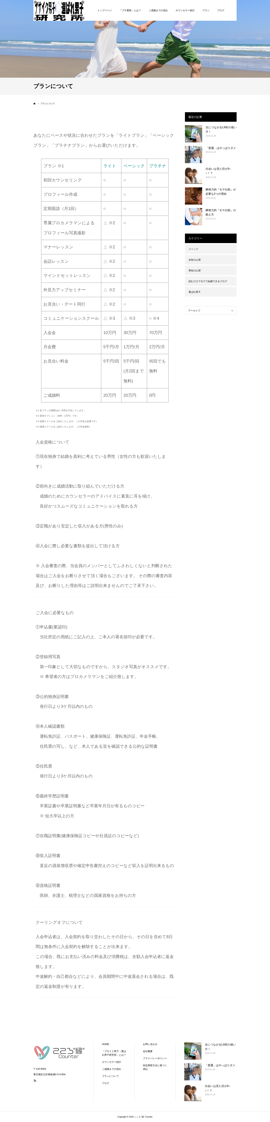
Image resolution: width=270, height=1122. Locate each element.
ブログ (105, 1083)
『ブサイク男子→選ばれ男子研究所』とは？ (114, 1053)
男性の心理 (195, 270)
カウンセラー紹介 (111, 1062)
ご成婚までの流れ (111, 1069)
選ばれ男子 (195, 292)
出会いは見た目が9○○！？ (218, 171)
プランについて (110, 1076)
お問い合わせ (150, 1044)
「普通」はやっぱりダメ (221, 148)
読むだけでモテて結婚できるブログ (208, 281)
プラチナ (157, 165)
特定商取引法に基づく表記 (155, 1067)
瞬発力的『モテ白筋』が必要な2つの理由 (221, 191)
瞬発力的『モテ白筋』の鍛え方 (221, 212)
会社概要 (148, 1051)
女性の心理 (195, 259)
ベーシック (134, 165)
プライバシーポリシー (155, 1058)
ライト (109, 165)
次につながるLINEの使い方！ (221, 129)
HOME (105, 1044)
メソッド (193, 249)
